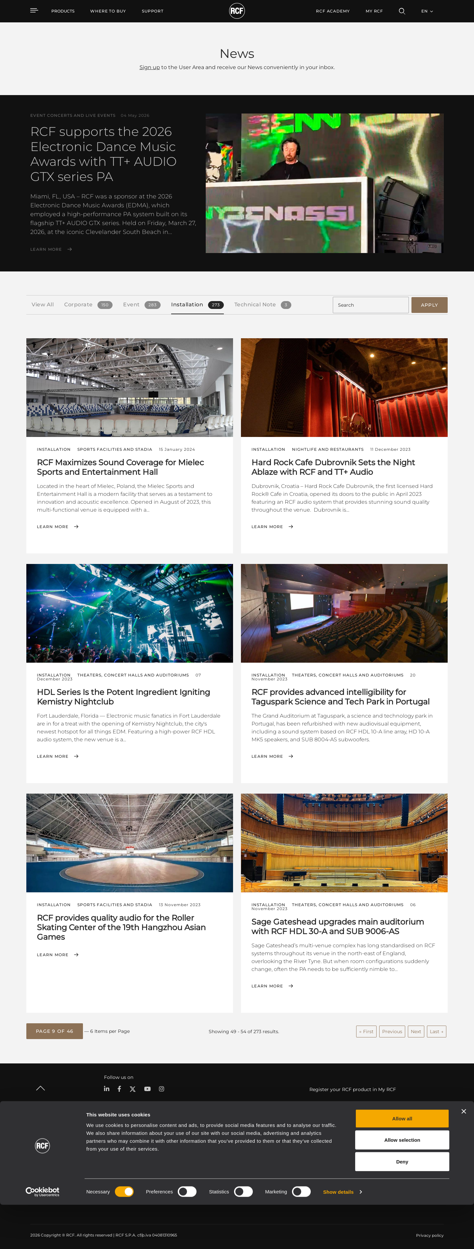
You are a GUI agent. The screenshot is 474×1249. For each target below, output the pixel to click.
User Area (329, 1144)
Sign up (150, 67)
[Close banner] (463, 1155)
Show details (338, 1236)
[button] (54, 1029)
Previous (392, 1029)
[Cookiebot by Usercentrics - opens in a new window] (42, 1236)
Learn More (46, 249)
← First (366, 1029)
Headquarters (425, 1144)
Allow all (402, 1162)
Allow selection (402, 1184)
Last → (436, 1029)
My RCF (374, 11)
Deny (402, 1206)
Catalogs (185, 1144)
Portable (109, 1144)
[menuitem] (108, 11)
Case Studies (259, 1144)
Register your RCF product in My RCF (352, 1086)
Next (416, 1029)
